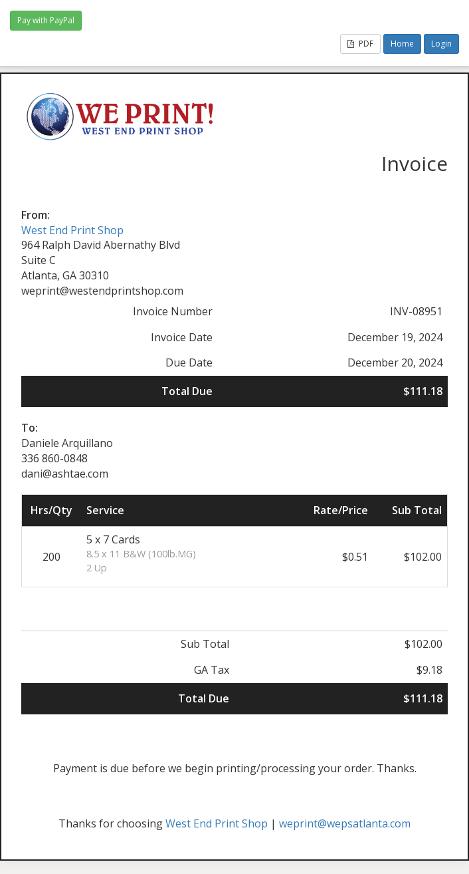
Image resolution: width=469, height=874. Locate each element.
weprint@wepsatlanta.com (345, 823)
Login (441, 43)
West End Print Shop (72, 230)
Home (402, 43)
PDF (360, 43)
